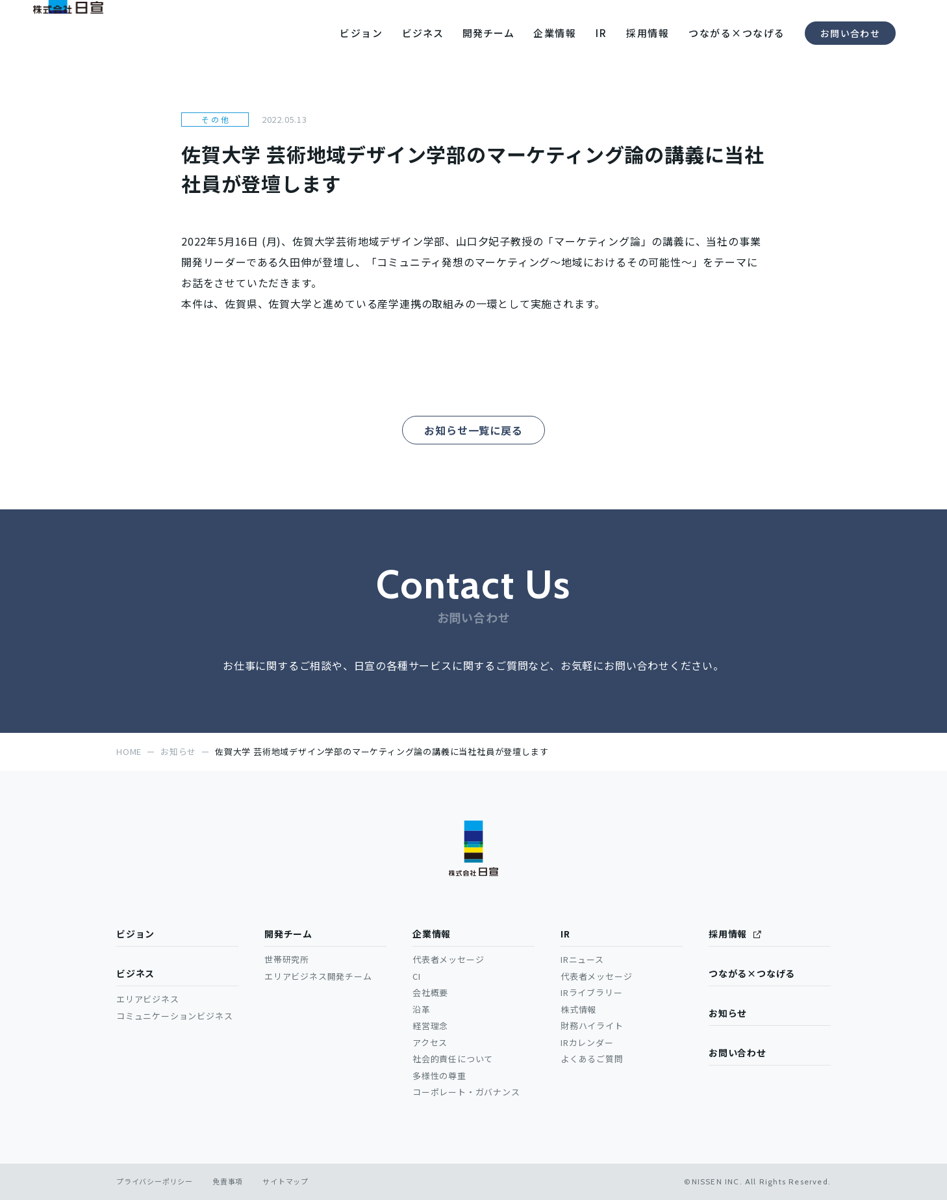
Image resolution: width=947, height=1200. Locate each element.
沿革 (421, 1009)
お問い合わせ (850, 33)
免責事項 (227, 1181)
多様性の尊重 (439, 1075)
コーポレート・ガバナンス (466, 1092)
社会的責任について (452, 1059)
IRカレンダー (587, 1042)
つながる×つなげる (752, 973)
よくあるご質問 (592, 1059)
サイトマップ (285, 1181)
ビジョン (135, 933)
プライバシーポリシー (154, 1181)
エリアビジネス (147, 999)
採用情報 (728, 933)
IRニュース (582, 959)
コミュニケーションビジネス (174, 1016)
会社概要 (430, 992)
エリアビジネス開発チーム (318, 976)
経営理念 (430, 1025)
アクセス (430, 1042)
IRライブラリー (591, 992)
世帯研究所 (286, 959)
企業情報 (431, 933)
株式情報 (578, 1009)
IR (565, 933)
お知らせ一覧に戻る (473, 430)
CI (416, 976)
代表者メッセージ (448, 959)
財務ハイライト (592, 1025)
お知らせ (728, 1012)
